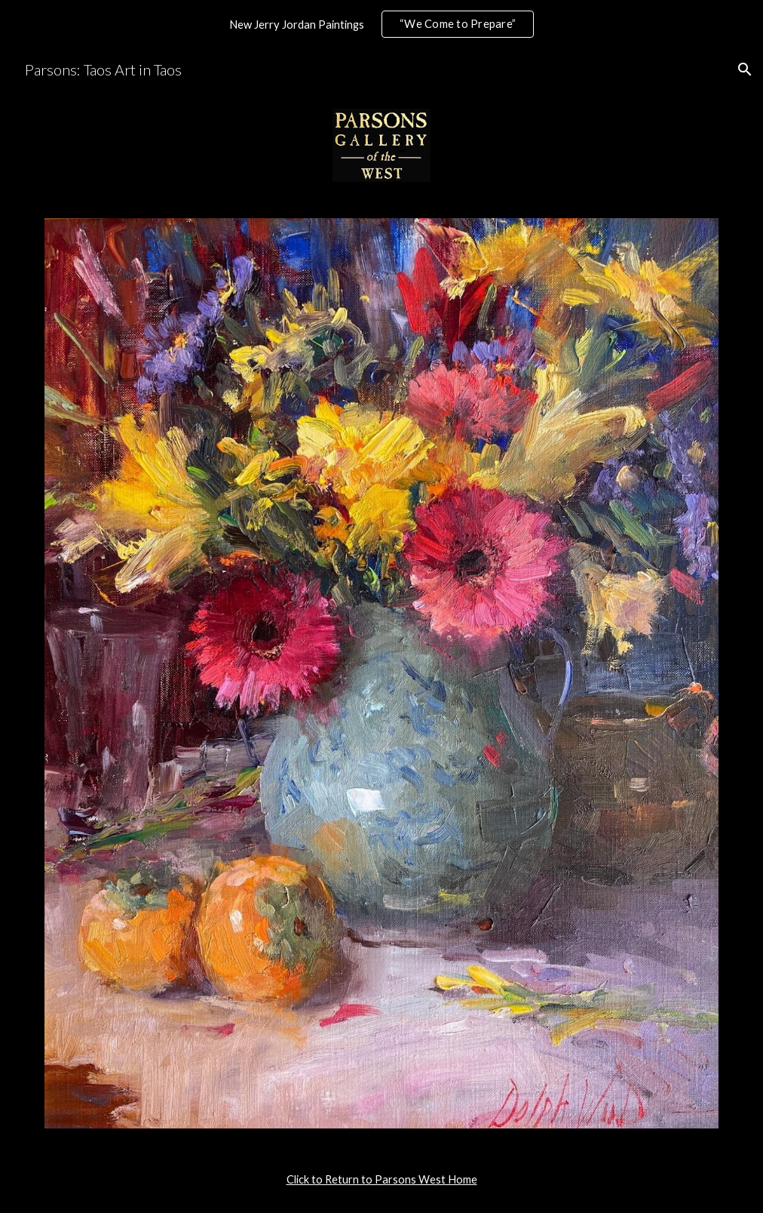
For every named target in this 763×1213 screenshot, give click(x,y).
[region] (381, 24)
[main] (381, 1180)
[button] (745, 69)
